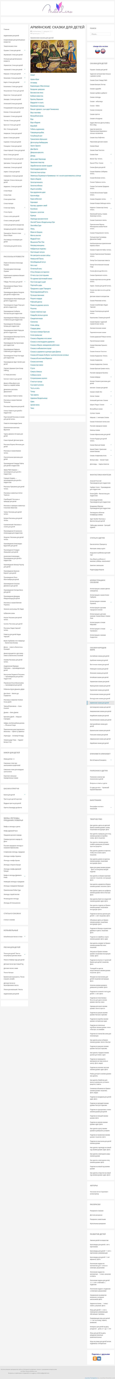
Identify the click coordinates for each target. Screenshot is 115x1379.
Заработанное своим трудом (41, 166)
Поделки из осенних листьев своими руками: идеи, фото (99, 1068)
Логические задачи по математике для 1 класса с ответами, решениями (99, 1266)
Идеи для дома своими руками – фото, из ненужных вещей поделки (100, 869)
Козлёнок (33, 209)
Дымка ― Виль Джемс (11, 712)
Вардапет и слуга (36, 102)
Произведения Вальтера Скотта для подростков (14, 338)
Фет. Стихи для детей (11, 129)
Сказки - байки (95, 106)
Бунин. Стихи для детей (11, 137)
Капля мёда (34, 195)
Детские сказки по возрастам (99, 296)
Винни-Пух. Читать (96, 159)
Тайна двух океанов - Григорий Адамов (100, 526)
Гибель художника (37, 129)
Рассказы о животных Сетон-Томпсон (13, 494)
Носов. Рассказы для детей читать (13, 618)
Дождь (32, 156)
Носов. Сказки (94, 396)
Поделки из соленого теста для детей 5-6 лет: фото (100, 992)
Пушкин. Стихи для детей (12, 50)
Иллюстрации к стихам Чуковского (97, 630)
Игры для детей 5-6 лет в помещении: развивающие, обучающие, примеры (99, 1312)
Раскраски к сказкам (96, 1211)
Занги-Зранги (35, 146)
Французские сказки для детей (100, 686)
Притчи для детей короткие (13, 799)
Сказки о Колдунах (96, 118)
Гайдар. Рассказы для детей (13, 282)
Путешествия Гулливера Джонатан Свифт (98, 238)
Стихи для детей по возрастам (14, 225)
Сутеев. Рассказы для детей (13, 624)
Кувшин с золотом (37, 212)
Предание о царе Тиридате (40, 288)
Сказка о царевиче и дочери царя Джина (45, 352)
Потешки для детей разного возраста (13, 60)
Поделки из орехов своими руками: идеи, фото (99, 1123)
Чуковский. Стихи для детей (13, 69)
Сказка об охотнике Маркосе (41, 358)
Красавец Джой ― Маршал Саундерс (13, 718)
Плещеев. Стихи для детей (13, 146)
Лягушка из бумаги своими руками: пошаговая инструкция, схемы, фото (100, 954)
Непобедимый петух (38, 262)
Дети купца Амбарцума (39, 142)
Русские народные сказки (98, 426)
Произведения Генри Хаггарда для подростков (14, 357)
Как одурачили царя (37, 192)
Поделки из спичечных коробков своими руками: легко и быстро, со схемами (100, 1027)
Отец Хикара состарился (39, 272)
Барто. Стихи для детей (11, 82)
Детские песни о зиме (11, 968)
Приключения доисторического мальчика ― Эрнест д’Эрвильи (14, 730)
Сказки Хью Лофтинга (97, 137)
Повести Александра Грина (13, 423)
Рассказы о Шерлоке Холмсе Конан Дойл (13, 701)
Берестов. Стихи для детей (13, 95)
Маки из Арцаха (36, 232)
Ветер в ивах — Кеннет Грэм (99, 460)
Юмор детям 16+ (9, 759)
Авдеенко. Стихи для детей (13, 186)
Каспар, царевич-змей (38, 205)
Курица (33, 215)
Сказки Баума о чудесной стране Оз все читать (98, 323)
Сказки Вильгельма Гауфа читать (98, 194)
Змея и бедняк (35, 179)
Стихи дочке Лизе (9, 199)
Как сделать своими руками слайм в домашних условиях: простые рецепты (99, 844)
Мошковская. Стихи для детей (14, 91)
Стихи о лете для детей (11, 216)
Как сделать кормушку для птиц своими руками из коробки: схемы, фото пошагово (100, 836)
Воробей (33, 126)
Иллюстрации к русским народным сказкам (98, 609)
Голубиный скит (36, 136)
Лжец (32, 229)
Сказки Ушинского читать (98, 220)
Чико (32, 408)
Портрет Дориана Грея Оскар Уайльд (13, 369)
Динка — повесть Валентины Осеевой (13, 648)
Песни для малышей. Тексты (13, 989)
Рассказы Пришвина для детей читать (14, 488)
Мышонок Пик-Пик (37, 242)
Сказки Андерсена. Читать (98, 356)
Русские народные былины (99, 373)
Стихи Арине (8, 212)
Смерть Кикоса (36, 371)
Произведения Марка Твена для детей (13, 287)
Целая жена (34, 405)
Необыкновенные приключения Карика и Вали (100, 244)
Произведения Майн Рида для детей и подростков (14, 331)
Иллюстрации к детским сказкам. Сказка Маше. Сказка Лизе (100, 616)
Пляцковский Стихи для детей (14, 108)
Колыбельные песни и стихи (13, 936)
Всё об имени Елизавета (98, 760)
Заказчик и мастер (37, 162)
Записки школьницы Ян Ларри (14, 609)
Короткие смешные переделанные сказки (11, 777)
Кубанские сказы (9, 613)
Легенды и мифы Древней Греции (12, 870)
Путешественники (37, 295)
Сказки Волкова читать (97, 178)
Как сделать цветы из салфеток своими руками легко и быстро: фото (100, 893)
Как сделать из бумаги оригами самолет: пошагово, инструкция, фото (100, 878)
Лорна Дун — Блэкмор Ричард (13, 736)
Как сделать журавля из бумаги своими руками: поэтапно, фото (100, 885)
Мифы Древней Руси (11, 831)
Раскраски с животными (98, 1219)
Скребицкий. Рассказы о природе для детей (12, 500)
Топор (32, 391)
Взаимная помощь (37, 106)
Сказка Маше (94, 146)
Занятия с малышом (97, 565)
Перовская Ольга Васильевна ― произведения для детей (14, 684)
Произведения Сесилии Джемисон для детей (12, 585)
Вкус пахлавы (35, 112)
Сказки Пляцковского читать (99, 233)
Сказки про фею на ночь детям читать (100, 291)
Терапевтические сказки (98, 332)
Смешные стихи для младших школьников (14, 770)
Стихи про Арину (9, 208)
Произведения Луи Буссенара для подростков (14, 344)
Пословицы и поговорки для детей (13, 241)
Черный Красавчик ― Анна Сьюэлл (13, 707)
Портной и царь (36, 285)
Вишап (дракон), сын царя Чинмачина (44, 109)
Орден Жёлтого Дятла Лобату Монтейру (100, 124)
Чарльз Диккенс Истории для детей (13, 435)
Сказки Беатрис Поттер (98, 84)
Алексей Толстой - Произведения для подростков (100, 482)
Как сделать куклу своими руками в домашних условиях (100, 1129)
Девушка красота (36, 152)
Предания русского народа (12, 835)
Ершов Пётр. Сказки (96, 163)
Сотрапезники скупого (38, 378)
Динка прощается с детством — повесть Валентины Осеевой (14, 654)
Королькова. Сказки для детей (100, 317)
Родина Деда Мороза (97, 570)
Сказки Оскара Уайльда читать (100, 203)
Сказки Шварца (95, 377)
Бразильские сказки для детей (100, 730)
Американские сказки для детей (100, 711)
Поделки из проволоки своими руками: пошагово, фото (100, 1136)
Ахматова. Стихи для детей (13, 167)
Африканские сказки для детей (100, 739)
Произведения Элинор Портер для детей (14, 566)
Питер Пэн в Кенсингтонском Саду (99, 266)
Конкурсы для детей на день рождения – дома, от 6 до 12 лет (100, 1328)
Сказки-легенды (95, 97)
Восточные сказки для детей (99, 664)
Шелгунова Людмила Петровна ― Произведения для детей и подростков (14, 676)
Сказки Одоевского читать (98, 275)
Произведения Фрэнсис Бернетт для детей (11, 572)
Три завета (34, 395)
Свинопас (34, 322)
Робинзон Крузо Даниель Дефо (14, 689)
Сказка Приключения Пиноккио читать (100, 255)
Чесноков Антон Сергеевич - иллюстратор (99, 1193)
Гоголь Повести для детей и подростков (13, 412)
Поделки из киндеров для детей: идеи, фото (100, 1098)
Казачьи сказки (95, 430)
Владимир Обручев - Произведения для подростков (100, 507)
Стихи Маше (8, 191)
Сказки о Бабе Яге (96, 392)
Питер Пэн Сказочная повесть (100, 260)
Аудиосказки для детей (11, 35)
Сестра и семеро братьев (40, 332)
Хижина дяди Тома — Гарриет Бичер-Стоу (13, 741)
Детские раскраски (96, 1215)
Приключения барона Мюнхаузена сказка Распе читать (98, 226)
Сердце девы (35, 328)
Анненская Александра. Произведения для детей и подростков (12, 558)
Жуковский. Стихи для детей (13, 55)
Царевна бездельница (38, 398)
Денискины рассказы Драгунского (11, 390)
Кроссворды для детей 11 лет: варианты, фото (100, 1258)
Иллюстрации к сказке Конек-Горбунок (100, 596)
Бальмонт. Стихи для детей (13, 116)
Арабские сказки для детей (99, 660)
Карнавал (34, 202)
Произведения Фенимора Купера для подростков (12, 325)
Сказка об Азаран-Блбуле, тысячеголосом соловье (49, 355)
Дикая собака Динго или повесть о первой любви (12, 384)
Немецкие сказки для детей (99, 669)
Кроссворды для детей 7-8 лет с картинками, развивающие (100, 1252)
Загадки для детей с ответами (13, 229)
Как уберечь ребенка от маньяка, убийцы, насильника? (100, 560)
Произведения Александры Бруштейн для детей (13, 545)
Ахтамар (33, 83)
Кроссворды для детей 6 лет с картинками (100, 1246)
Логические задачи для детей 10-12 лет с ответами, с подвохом (100, 1282)
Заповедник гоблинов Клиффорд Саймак (97, 514)
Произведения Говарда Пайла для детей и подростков (14, 464)
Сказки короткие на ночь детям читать (100, 280)
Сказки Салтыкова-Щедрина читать (99, 187)
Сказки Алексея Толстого (98, 351)
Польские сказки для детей (99, 735)
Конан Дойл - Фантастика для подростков (100, 495)
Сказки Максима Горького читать (98, 346)
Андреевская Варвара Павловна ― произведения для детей (14, 668)
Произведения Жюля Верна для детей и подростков (14, 300)
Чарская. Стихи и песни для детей (13, 181)
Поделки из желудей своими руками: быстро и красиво (99, 1104)
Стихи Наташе (8, 203)
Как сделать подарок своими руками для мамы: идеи (99, 1054)
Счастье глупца (36, 381)
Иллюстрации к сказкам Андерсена (98, 636)
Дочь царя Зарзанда (38, 159)
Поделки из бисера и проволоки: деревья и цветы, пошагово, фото (100, 930)
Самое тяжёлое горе (38, 312)
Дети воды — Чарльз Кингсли (99, 464)
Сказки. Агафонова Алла (98, 455)
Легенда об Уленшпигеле (12, 903)
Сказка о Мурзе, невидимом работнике (45, 345)
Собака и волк (35, 375)
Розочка (33, 308)
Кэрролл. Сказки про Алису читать (99, 208)
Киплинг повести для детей (13, 379)
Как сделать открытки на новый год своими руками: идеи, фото (100, 1174)
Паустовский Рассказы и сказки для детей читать (14, 418)
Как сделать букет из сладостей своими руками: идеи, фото (100, 900)
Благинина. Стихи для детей (13, 86)
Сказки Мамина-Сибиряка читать (98, 172)
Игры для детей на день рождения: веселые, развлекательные (98, 1335)
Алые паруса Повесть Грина (13, 396)
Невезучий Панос (37, 259)
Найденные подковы (38, 249)
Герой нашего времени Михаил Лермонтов (14, 276)
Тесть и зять (35, 388)
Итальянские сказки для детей (100, 694)
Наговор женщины (37, 245)
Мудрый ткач (35, 239)
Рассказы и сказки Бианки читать (12, 452)
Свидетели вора (36, 318)
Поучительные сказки (97, 341)
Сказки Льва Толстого (97, 150)
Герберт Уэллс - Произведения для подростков (100, 488)
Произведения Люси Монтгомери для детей (11, 578)
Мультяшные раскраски (98, 1223)
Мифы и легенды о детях (12, 826)
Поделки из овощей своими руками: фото (99, 1117)
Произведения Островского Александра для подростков (13, 532)
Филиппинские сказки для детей (100, 720)
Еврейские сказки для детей (99, 743)
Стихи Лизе (7, 195)
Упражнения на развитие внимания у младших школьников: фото (98, 1297)
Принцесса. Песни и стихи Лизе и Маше (12, 234)
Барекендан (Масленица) (40, 86)
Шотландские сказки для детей (100, 707)
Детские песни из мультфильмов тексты (11, 984)
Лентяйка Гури (35, 225)
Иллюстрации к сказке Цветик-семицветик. (100, 590)
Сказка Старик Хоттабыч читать (100, 250)
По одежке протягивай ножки (41, 278)
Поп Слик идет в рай (38, 282)
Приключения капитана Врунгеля (11, 429)
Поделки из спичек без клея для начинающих (100, 1035)
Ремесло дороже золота (39, 305)
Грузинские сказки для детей (99, 690)
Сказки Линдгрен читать (98, 199)
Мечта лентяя (35, 235)
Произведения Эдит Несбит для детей (14, 363)
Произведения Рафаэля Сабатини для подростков (12, 350)
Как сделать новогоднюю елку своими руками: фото (100, 1161)
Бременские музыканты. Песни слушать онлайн (14, 978)
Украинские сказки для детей (99, 681)
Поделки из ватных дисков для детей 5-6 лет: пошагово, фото (100, 915)
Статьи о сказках (9, 920)
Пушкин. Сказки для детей (98, 69)
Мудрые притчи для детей (12, 803)
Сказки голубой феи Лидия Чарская (99, 306)
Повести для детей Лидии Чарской (12, 635)
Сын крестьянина (37, 385)
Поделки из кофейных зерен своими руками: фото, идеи (99, 938)
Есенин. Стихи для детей (12, 112)
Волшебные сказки (96, 409)
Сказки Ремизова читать (98, 300)
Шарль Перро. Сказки (97, 404)
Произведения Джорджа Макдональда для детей (12, 597)
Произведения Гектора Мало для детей (13, 591)
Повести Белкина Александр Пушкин (13, 264)
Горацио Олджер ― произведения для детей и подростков (12, 480)
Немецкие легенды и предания (14, 881)
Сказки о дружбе (95, 89)
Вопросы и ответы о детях (98, 783)
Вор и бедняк (35, 122)
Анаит (32, 75)
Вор (31, 119)
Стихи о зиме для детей (11, 220)
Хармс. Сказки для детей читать (100, 286)
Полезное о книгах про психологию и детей (97, 778)
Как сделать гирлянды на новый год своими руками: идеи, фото (100, 1148)
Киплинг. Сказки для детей (99, 387)
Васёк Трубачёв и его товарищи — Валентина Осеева (14, 642)
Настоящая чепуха (37, 252)
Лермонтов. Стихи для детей (13, 65)
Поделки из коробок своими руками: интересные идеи (99, 1020)
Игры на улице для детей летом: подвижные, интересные (100, 1342)
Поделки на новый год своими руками (100, 1167)
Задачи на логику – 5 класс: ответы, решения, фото (99, 1304)
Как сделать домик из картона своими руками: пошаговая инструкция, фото (100, 861)
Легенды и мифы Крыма (12, 860)
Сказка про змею (36, 365)
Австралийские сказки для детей (99, 725)
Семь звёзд (34, 325)
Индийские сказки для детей (99, 715)
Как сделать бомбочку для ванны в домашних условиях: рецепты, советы (99, 1082)
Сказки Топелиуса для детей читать (99, 312)
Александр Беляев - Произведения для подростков (100, 501)
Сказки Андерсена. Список (99, 364)
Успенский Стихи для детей (13, 103)
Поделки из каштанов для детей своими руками (100, 1142)
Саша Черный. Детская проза (13, 440)
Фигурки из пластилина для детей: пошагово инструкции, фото (99, 979)
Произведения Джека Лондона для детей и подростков (14, 293)
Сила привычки (36, 335)
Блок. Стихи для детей (11, 154)
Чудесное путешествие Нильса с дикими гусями (100, 75)
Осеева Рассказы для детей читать (13, 661)
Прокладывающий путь (39, 292)
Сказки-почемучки (96, 110)
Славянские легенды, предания (14, 852)
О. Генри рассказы (10, 374)
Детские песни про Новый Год (13, 964)
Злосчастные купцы (37, 172)
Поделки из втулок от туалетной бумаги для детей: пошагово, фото (100, 962)
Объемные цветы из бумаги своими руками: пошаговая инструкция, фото (99, 922)
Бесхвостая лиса (36, 93)
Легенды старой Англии (11, 894)
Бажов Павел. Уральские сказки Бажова (98, 450)
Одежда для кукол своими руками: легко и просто (98, 1007)
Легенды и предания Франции (14, 886)
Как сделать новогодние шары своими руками (100, 1155)
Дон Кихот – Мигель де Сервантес (11, 694)
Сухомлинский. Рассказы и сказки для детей (12, 526)
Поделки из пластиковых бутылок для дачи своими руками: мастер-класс (98, 1000)
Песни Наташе (8, 972)
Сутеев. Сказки (95, 413)
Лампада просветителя (39, 219)
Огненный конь (36, 269)
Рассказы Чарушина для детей (14, 406)
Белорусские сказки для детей (100, 698)
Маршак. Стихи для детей (12, 74)
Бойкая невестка (36, 96)
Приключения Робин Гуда (12, 890)
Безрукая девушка (37, 89)
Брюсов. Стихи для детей (12, 125)
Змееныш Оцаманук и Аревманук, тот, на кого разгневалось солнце (55, 176)
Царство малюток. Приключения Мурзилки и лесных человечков (98, 131)
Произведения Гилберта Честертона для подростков (13, 312)
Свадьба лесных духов (39, 315)
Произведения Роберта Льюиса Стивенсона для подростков (14, 319)
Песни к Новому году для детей (14, 960)
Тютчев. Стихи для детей (12, 120)
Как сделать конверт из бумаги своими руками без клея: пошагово (100, 945)
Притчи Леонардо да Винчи (13, 807)
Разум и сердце (36, 298)
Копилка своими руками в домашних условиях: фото (98, 986)
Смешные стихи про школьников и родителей (12, 764)
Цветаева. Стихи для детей (13, 163)
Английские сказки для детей (99, 656)
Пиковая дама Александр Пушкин (12, 270)
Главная (6, 29)
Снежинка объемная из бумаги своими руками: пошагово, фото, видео (100, 1090)
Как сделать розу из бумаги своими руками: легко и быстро (100, 1041)
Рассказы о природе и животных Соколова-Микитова (14, 507)
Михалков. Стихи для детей (13, 78)
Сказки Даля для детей (97, 167)
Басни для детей (9, 795)
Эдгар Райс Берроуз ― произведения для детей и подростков (12, 472)
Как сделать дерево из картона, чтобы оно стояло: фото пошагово (100, 853)
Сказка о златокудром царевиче (42, 342)
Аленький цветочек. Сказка (99, 400)
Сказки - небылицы (96, 101)
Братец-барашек (36, 99)
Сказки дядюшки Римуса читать (100, 337)
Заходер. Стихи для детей (12, 99)
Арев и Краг (34, 79)
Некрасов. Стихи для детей (13, 133)
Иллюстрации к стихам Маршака (97, 623)
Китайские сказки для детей (99, 677)
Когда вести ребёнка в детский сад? (100, 554)
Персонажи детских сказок (99, 142)
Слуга (32, 368)
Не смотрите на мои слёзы (40, 255)
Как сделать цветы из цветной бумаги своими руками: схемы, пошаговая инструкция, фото (100, 827)
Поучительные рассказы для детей (13, 458)
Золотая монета (36, 182)
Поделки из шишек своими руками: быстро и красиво (99, 1014)
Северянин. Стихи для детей (13, 176)
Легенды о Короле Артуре (12, 865)
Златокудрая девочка (38, 169)
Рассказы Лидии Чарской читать (12, 629)
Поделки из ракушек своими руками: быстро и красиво (99, 1047)
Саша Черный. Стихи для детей (14, 150)
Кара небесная (36, 199)
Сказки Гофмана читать (98, 182)
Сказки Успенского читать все (100, 422)
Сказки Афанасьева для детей (100, 434)
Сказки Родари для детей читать (98, 440)
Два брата (34, 149)
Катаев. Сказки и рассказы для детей (100, 382)
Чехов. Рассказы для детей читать (13, 513)
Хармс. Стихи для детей (12, 171)
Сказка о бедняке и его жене (41, 338)
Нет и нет (33, 265)
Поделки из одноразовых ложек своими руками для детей (100, 1110)
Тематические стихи (10, 46)
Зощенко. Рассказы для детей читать (14, 538)
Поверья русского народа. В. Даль (13, 840)
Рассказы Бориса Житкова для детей (14, 445)
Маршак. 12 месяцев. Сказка (99, 417)
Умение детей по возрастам (99, 1240)
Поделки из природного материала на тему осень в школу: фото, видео (99, 1061)
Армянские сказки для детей (99, 703)
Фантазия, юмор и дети (97, 548)
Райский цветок (36, 302)
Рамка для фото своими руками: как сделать (100, 1075)
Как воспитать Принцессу (98, 544)
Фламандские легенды (11, 899)
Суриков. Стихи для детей (12, 142)
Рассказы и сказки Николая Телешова (13, 401)
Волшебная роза (36, 116)
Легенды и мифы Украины (12, 856)
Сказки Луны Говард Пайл (98, 80)
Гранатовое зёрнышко (38, 139)
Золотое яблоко (36, 186)
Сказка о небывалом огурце (40, 348)
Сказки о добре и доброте (98, 93)
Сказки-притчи (95, 114)
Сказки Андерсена (96, 360)
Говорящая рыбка (37, 132)
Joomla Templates (91, 1378)
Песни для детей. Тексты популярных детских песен (12, 954)
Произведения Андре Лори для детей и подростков (14, 306)
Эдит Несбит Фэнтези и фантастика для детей (97, 520)
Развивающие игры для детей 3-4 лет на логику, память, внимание (100, 1320)
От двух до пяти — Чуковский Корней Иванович (99, 788)
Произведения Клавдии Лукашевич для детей (11, 551)
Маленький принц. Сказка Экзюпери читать (98, 215)
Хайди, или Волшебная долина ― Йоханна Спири (14, 724)
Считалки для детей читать (13, 246)
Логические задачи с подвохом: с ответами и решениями (100, 1290)
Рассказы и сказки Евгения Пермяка (12, 604)
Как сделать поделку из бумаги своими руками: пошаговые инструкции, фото (100, 907)
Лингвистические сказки (98, 328)
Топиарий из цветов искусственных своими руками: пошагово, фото (100, 970)
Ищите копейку (36, 189)
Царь (32, 401)
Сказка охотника (36, 362)
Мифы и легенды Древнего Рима (13, 876)
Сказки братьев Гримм (97, 445)
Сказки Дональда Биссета (98, 271)
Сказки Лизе (94, 154)
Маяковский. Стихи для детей (13, 159)
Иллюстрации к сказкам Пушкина (98, 602)
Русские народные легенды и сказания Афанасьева (13, 847)
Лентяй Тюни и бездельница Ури (42, 222)
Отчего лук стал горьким (39, 275)
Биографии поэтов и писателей (96, 807)
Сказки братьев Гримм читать (100, 368)
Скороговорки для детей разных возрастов (14, 41)
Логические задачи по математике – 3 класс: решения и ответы (100, 1274)
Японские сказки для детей (99, 673)
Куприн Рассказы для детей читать (13, 519)
